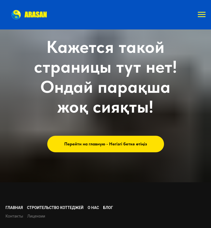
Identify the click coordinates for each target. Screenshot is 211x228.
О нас (93, 207)
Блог (108, 207)
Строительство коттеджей (55, 207)
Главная (14, 207)
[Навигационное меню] (202, 14)
